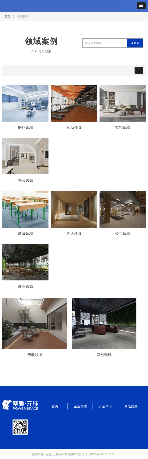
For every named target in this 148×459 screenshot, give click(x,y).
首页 (7, 16)
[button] (141, 5)
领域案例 (23, 16)
